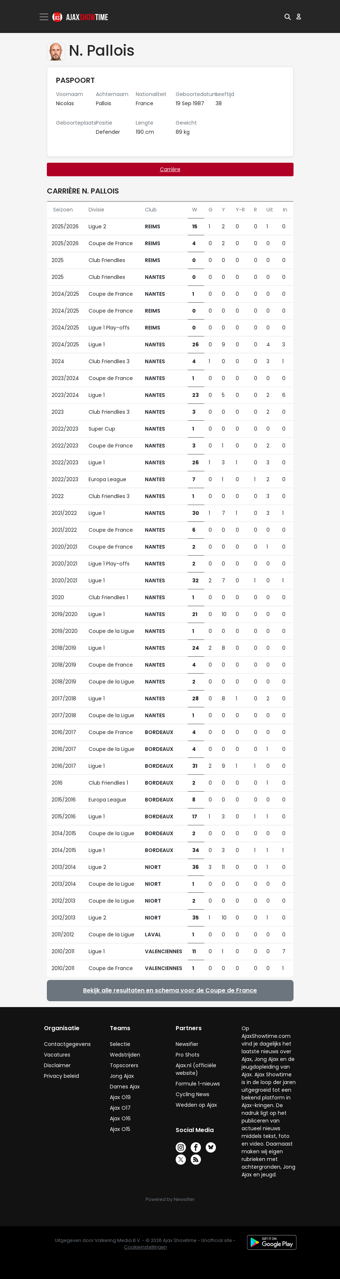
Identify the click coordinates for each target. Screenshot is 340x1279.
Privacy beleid (61, 1076)
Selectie (120, 1044)
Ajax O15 (120, 1129)
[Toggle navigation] (44, 17)
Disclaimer (57, 1065)
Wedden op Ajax (196, 1105)
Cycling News (192, 1094)
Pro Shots (187, 1054)
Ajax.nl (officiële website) (196, 1069)
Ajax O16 (120, 1118)
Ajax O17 (120, 1108)
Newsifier (187, 1044)
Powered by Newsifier (170, 1199)
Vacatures (57, 1054)
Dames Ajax (125, 1086)
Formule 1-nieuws (198, 1083)
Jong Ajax (122, 1076)
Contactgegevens (67, 1044)
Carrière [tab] (170, 169)
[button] (287, 16)
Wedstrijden (125, 1054)
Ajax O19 (120, 1097)
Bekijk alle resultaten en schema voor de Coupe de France (170, 990)
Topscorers (124, 1065)
